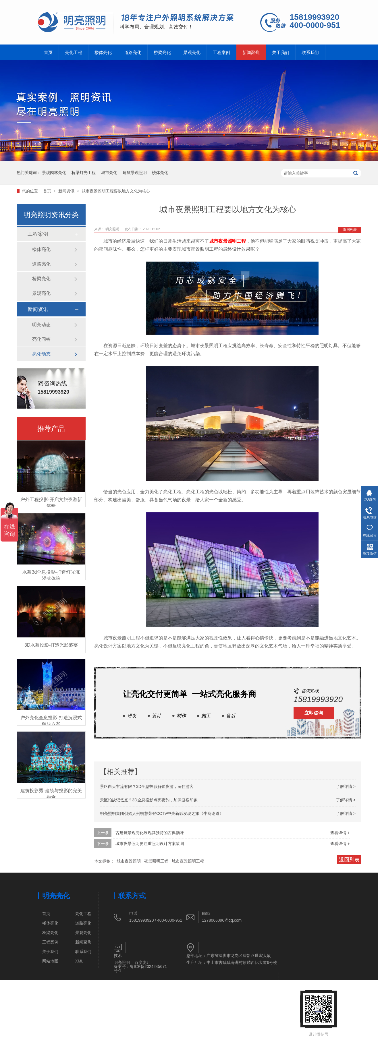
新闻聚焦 (251, 52)
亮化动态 (41, 353)
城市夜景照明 (129, 861)
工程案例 (221, 52)
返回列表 (350, 230)
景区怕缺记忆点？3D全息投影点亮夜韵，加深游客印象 (149, 800)
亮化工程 (73, 52)
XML (79, 961)
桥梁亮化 (162, 52)
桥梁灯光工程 (84, 172)
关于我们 (280, 52)
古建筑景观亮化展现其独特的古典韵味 (149, 832)
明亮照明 (112, 229)
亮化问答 (41, 339)
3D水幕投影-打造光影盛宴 (51, 645)
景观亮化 (191, 52)
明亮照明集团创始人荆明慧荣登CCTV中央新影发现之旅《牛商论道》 (161, 813)
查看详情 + (340, 832)
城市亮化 (109, 172)
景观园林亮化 (54, 172)
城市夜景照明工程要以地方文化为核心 (116, 191)
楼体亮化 (103, 52)
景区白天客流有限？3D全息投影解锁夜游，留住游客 (147, 786)
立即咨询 (313, 712)
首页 (48, 52)
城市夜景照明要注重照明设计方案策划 (149, 843)
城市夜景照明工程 (227, 241)
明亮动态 (41, 324)
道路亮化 (132, 52)
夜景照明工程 (156, 861)
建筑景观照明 (135, 172)
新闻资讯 (67, 191)
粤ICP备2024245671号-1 (140, 968)
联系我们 (310, 52)
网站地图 (50, 961)
